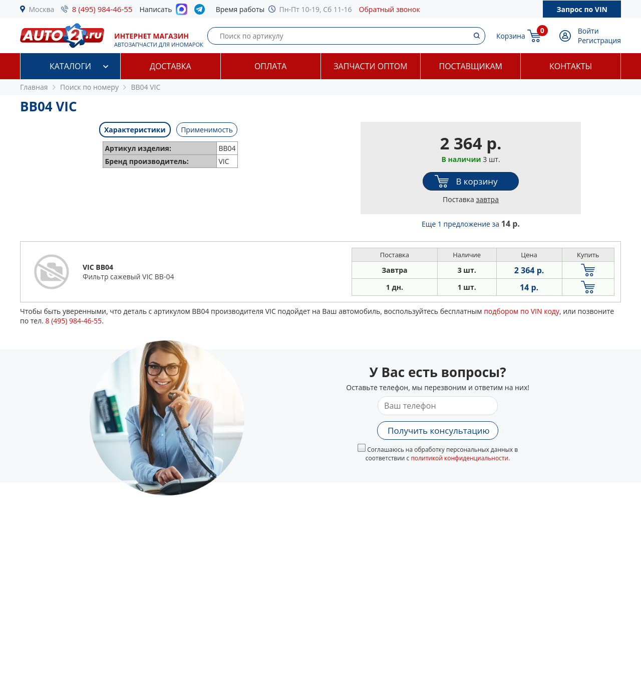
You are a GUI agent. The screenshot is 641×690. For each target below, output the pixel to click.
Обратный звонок (389, 9)
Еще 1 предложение (471, 224)
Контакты (570, 66)
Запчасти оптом (370, 66)
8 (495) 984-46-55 (102, 9)
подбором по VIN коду (521, 311)
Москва (42, 9)
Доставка (170, 66)
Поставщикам (470, 66)
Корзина (510, 36)
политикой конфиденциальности (459, 458)
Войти (588, 31)
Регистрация (599, 40)
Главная (34, 87)
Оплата (270, 66)
